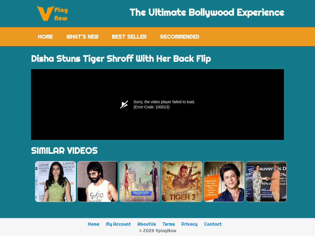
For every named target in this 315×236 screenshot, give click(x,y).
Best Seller (129, 36)
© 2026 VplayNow (157, 230)
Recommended (179, 36)
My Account (118, 224)
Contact (213, 224)
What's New (82, 36)
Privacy (189, 224)
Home (49, 36)
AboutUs (146, 224)
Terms (168, 224)
